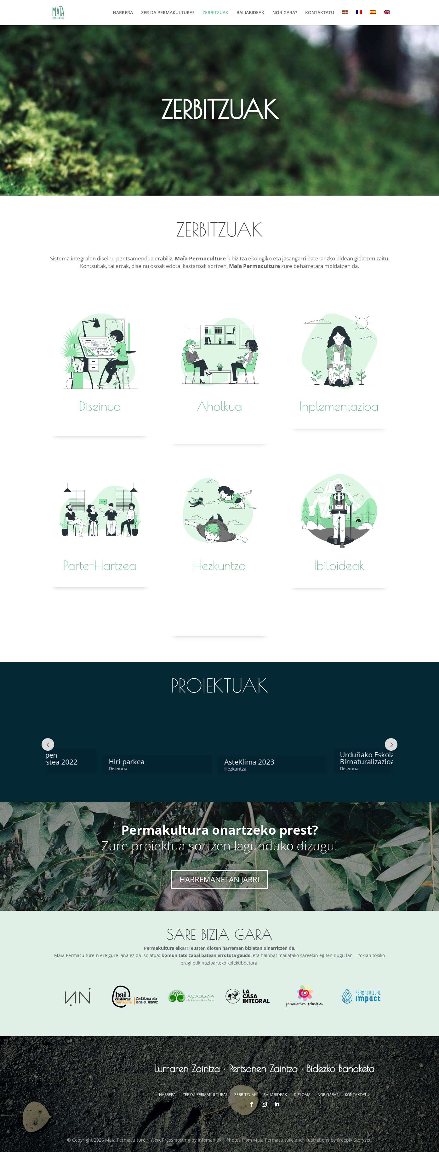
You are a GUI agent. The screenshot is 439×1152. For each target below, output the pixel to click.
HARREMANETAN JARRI (219, 879)
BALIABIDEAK (250, 12)
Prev (48, 744)
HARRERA (123, 12)
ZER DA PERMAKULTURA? (167, 12)
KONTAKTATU (319, 12)
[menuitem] (345, 17)
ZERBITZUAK (215, 12)
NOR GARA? (284, 12)
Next (391, 744)
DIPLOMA (302, 1095)
